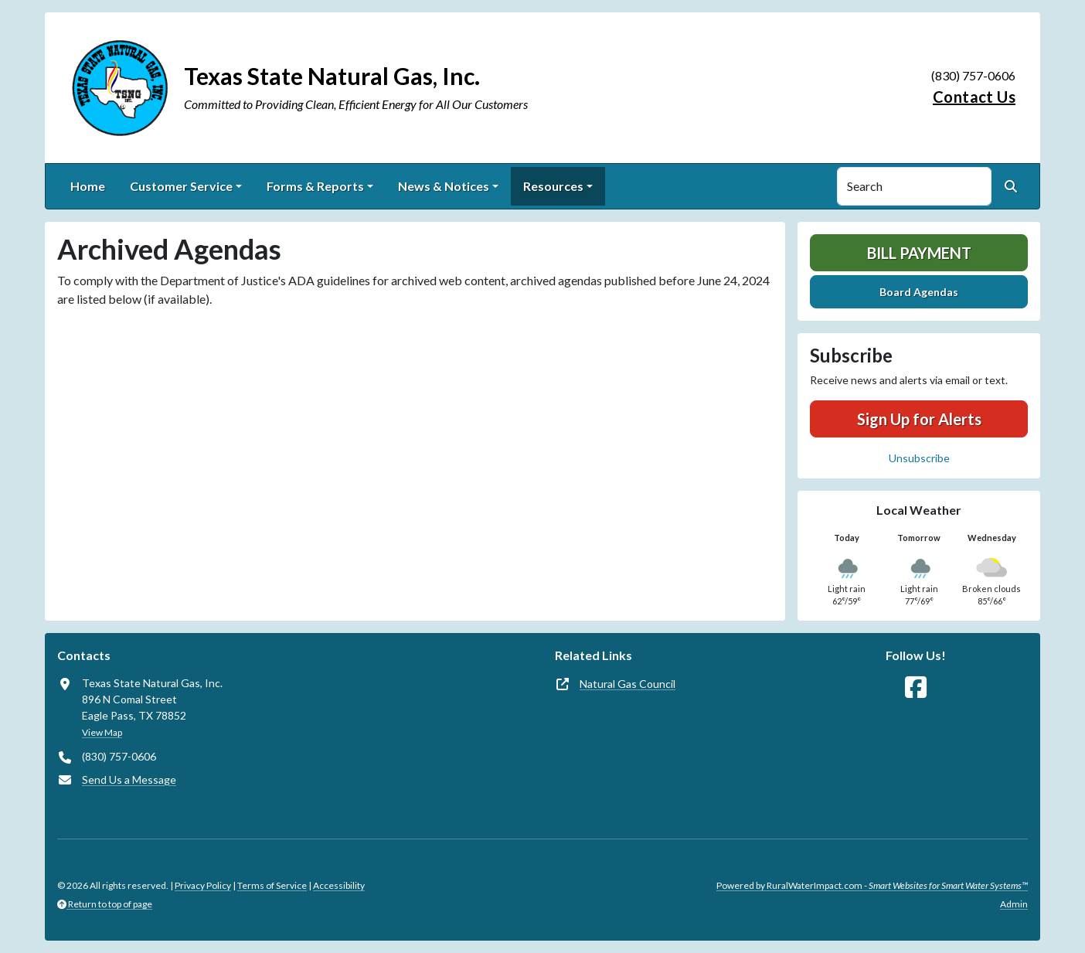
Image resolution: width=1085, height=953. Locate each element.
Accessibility (339, 885)
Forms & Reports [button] (315, 186)
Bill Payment (919, 252)
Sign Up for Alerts (919, 419)
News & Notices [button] (443, 186)
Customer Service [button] (181, 186)
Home (87, 186)
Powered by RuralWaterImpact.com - (872, 885)
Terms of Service (272, 885)
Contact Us (974, 96)
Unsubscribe (919, 458)
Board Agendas (918, 291)
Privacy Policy (203, 885)
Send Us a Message (129, 779)
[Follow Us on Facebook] (916, 687)
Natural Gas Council (627, 683)
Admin (1014, 904)
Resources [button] (553, 186)
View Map (102, 732)
